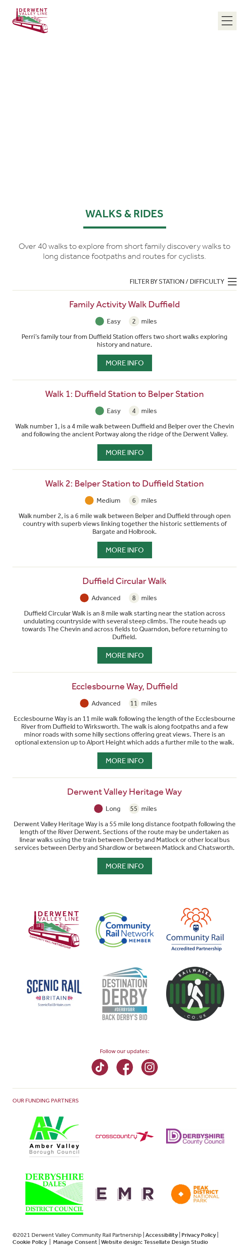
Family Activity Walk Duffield (124, 304)
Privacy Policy (198, 1235)
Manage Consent (75, 1242)
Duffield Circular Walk (124, 581)
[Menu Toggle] (227, 21)
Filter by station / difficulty (177, 281)
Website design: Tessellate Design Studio (154, 1242)
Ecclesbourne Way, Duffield (125, 686)
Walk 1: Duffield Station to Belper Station (124, 394)
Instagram (149, 1067)
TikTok (100, 1067)
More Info (125, 362)
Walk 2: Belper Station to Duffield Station (124, 483)
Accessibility (161, 1235)
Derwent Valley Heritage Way (124, 791)
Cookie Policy (29, 1242)
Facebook (124, 1067)
